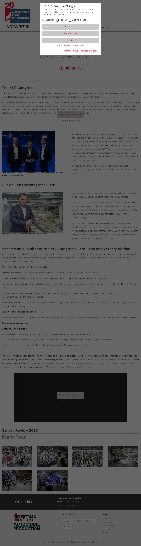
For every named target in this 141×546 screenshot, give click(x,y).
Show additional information (70, 46)
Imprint (67, 51)
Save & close (70, 33)
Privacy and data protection (85, 51)
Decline (71, 40)
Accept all (70, 27)
